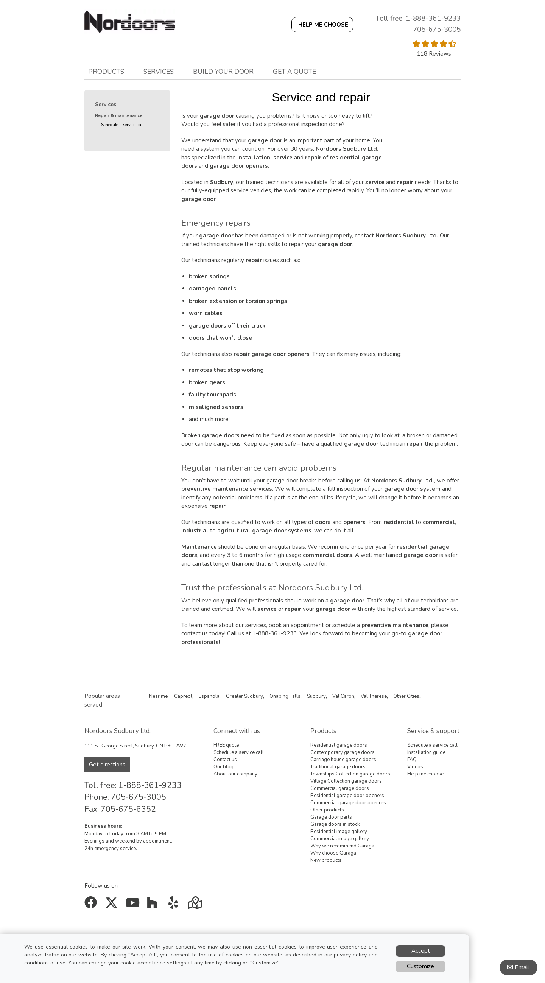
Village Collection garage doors (346, 781)
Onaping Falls (285, 696)
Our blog (223, 766)
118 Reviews (434, 54)
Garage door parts (331, 817)
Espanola (209, 696)
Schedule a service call (122, 125)
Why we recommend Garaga (342, 846)
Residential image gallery (338, 831)
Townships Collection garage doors (350, 774)
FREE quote (226, 745)
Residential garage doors (338, 745)
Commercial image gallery (339, 838)
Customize (420, 966)
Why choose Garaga (333, 853)
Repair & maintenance (118, 115)
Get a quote (294, 71)
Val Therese (374, 696)
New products (326, 860)
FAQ (412, 759)
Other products (327, 810)
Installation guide (426, 752)
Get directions (107, 764)
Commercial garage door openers (348, 802)
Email (522, 967)
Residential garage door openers (347, 795)
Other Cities (406, 696)
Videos (415, 766)
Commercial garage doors (339, 788)
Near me (158, 696)
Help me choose (425, 774)
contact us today (202, 633)
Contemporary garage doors (342, 752)
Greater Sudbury (244, 696)
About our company (235, 774)
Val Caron (343, 696)
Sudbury (316, 696)
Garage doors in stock (335, 824)
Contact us (225, 759)
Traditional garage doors (338, 766)
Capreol (183, 696)
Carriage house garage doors (343, 759)
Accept (420, 951)
